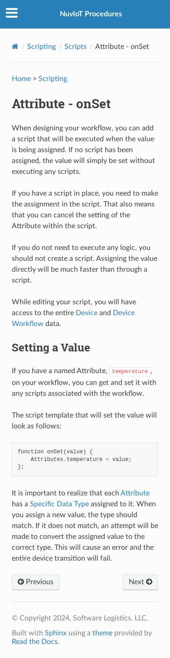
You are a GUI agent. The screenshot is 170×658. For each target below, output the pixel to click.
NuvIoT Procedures (91, 14)
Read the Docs (35, 641)
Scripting (41, 46)
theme (102, 633)
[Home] (15, 46)
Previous (35, 582)
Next (140, 582)
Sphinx (56, 633)
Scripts (75, 46)
